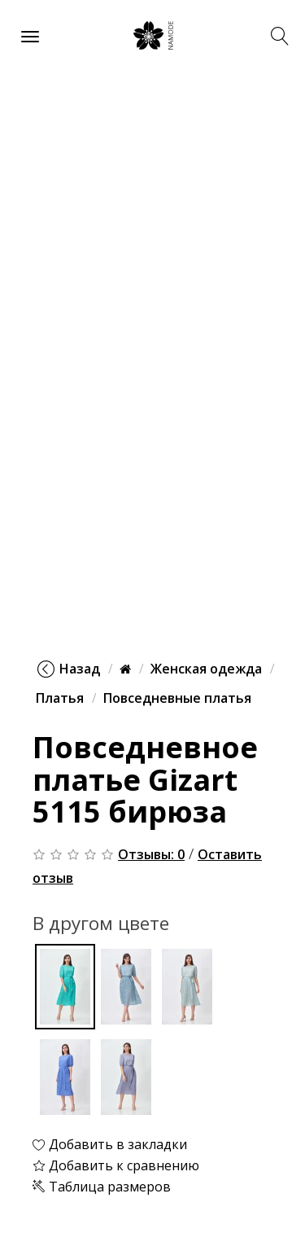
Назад (68, 669)
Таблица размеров (102, 1186)
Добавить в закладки (110, 1144)
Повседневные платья (177, 698)
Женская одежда (206, 669)
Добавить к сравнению (116, 1165)
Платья (60, 698)
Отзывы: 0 (151, 854)
